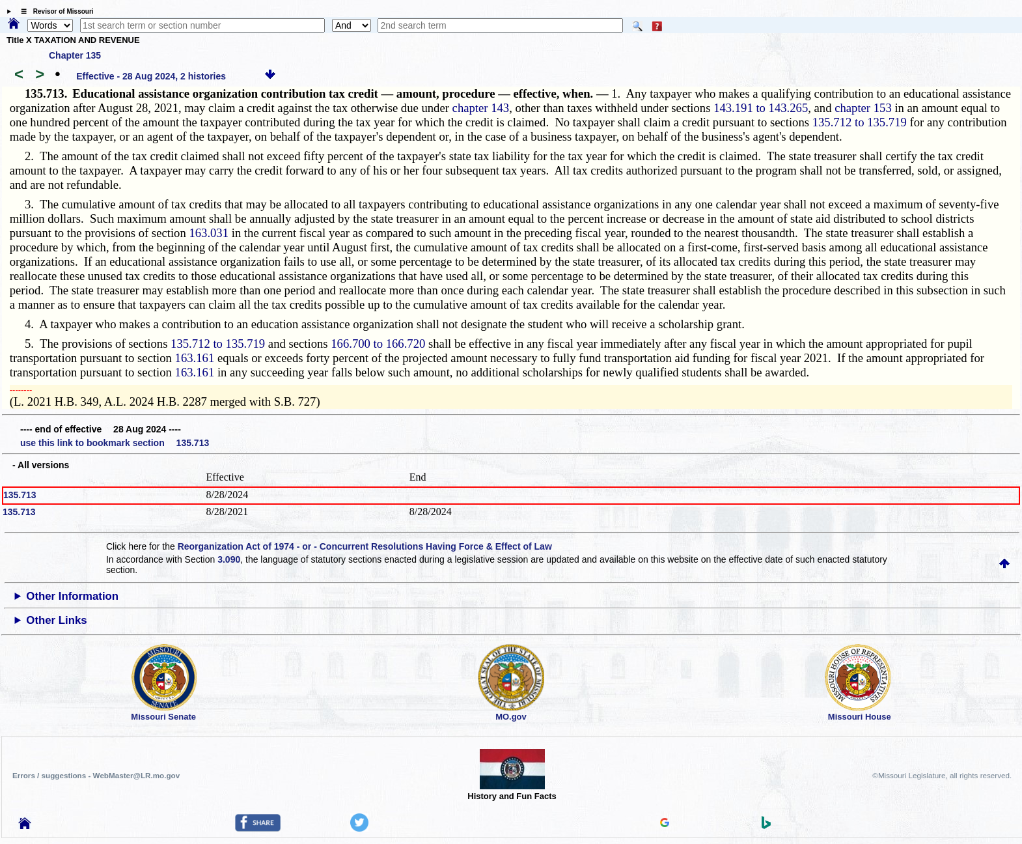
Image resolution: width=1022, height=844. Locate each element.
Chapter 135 (75, 55)
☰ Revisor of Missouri (54, 11)
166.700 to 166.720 (378, 343)
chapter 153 (863, 108)
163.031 (208, 233)
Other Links (56, 620)
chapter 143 (481, 108)
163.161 (195, 358)
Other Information (72, 596)
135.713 (19, 495)
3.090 (228, 559)
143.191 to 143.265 (760, 108)
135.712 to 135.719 (859, 122)
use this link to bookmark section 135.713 (114, 443)
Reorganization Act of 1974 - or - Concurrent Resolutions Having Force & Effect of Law (365, 546)
